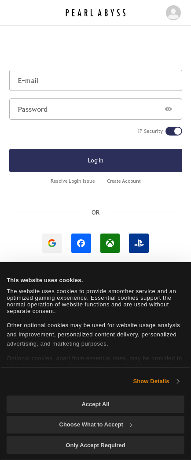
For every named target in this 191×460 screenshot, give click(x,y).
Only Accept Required (95, 445)
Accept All (95, 404)
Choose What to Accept (95, 424)
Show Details (151, 381)
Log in (95, 160)
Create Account (124, 181)
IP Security (150, 131)
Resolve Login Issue (73, 181)
